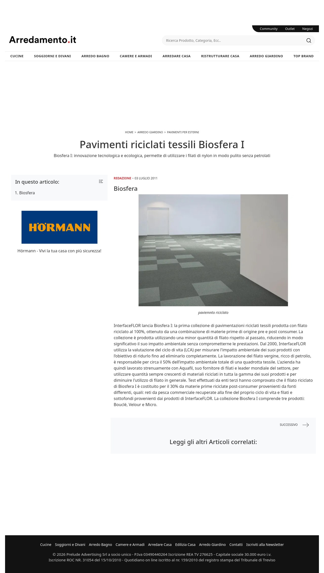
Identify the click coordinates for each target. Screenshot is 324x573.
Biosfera (27, 193)
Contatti (236, 544)
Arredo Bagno (95, 56)
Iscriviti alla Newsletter (265, 544)
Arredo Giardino (266, 56)
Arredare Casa (177, 56)
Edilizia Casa (185, 544)
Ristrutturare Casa (220, 56)
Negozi (307, 28)
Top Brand (304, 56)
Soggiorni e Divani (52, 56)
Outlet (290, 28)
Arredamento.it (85, 39)
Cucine (17, 56)
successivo (294, 425)
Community (269, 28)
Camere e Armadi (136, 56)
